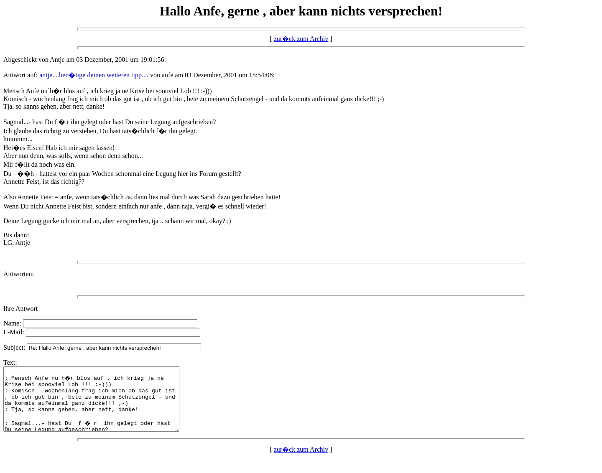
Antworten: (18, 273)
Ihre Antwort (20, 308)
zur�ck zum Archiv (301, 38)
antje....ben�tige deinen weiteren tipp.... (93, 75)
